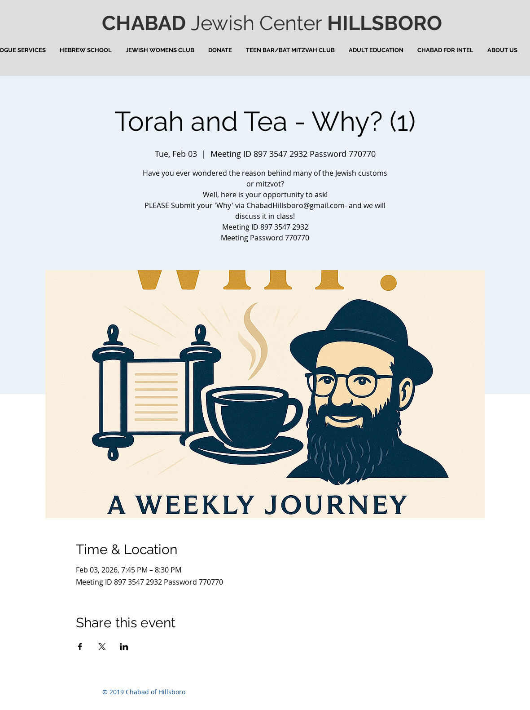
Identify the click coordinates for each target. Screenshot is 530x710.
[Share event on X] (102, 646)
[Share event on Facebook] (80, 646)
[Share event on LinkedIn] (124, 646)
